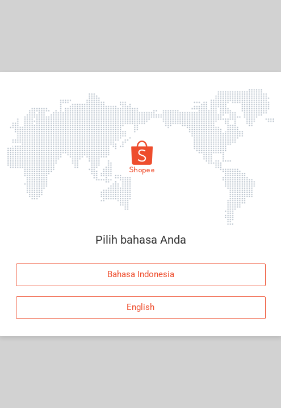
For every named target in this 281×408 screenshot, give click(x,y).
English (140, 307)
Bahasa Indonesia (140, 274)
